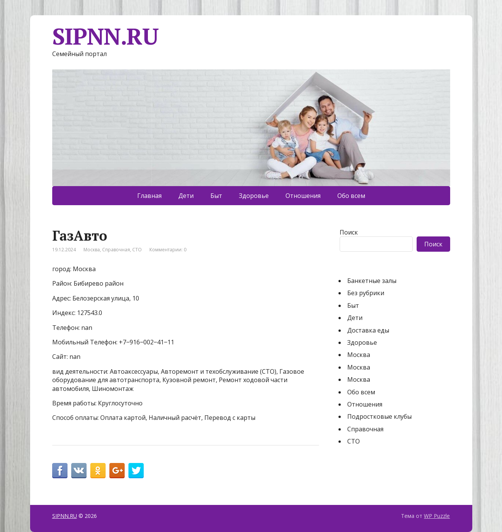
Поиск (349, 232)
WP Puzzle (437, 515)
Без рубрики (365, 293)
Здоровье (254, 195)
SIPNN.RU (105, 36)
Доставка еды (368, 330)
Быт (216, 195)
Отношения (303, 195)
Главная (149, 195)
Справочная (116, 249)
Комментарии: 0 (167, 249)
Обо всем (351, 195)
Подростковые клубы (379, 416)
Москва (91, 249)
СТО (137, 249)
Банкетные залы (371, 280)
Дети (186, 195)
